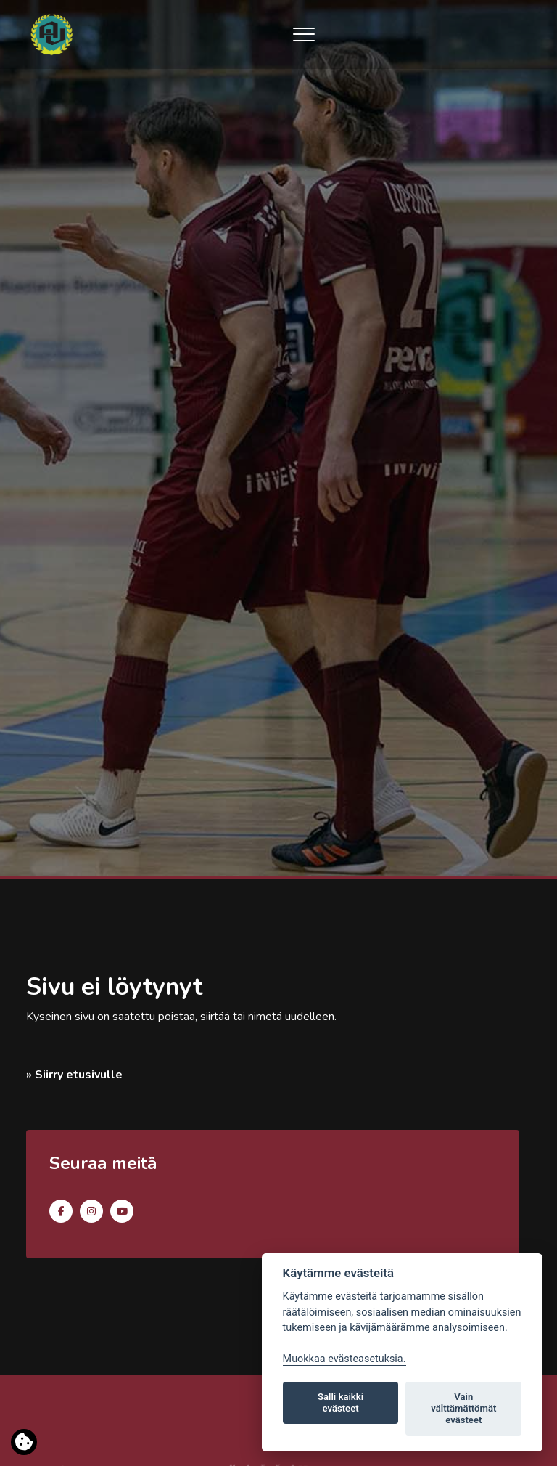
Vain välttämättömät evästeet (463, 1408)
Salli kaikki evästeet (340, 1402)
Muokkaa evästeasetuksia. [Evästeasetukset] (344, 1359)
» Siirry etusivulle (74, 1075)
